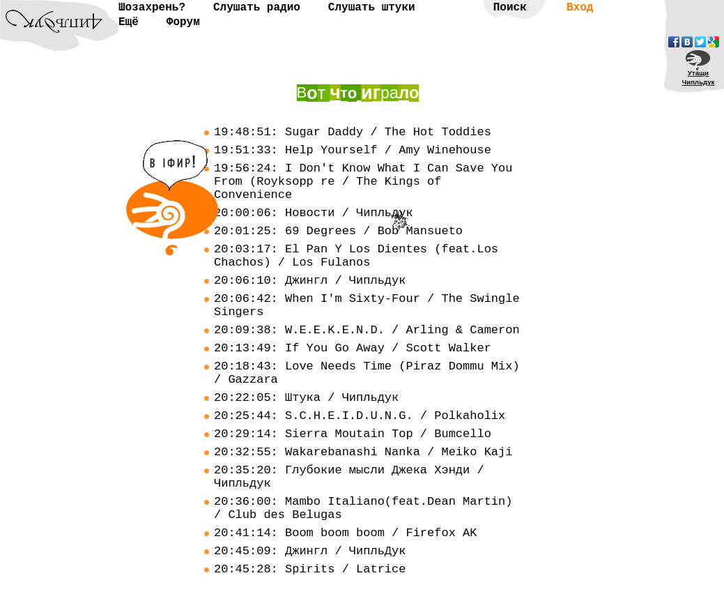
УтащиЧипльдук (698, 77)
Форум (183, 22)
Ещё (128, 22)
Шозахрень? (151, 7)
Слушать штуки (371, 7)
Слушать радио (256, 7)
